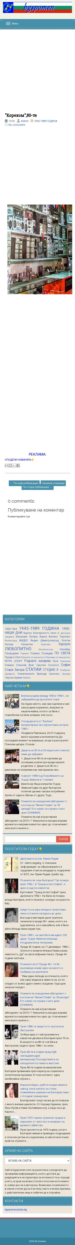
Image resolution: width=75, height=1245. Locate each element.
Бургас (28, 632)
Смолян (41, 665)
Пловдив (47, 653)
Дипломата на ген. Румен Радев (39, 858)
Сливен (9, 665)
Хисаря (66, 673)
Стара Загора (14, 670)
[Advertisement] (37, 73)
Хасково (54, 673)
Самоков (65, 661)
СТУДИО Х (51, 670)
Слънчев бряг (25, 665)
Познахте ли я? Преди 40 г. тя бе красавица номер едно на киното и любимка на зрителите (41, 968)
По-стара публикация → (37, 487)
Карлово (45, 644)
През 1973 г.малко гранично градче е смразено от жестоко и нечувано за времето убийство (42, 1121)
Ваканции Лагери (27, 636)
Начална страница (53, 483)
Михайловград (46, 649)
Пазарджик (12, 653)
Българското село (44, 632)
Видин (34, 640)
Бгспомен (40, 1241)
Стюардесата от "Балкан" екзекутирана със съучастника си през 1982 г (44, 725)
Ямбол (26, 677)
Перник (25, 653)
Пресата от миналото (33, 657)
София (65, 665)
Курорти (64, 644)
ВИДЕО (23, 640)
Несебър (65, 649)
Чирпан (9, 677)
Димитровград (49, 640)
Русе (55, 661)
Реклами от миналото (58, 657)
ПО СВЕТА (62, 653)
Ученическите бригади (32, 673)
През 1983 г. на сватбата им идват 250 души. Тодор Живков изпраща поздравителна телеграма (43, 939)
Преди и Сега (13, 657)
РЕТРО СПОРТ (13, 661)
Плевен (35, 653)
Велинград (11, 640)
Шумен (18, 677)
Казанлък (27, 644)
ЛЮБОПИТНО (18, 648)
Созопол (53, 665)
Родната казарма (37, 661)
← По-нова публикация (24, 483)
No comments (17, 124)
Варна (43, 636)
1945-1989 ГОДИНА (45, 120)
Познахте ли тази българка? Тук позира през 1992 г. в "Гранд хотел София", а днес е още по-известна (44, 884)
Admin (25, 120)
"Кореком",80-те (21, 115)
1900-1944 (11, 628)
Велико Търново (59, 636)
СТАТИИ (33, 669)
